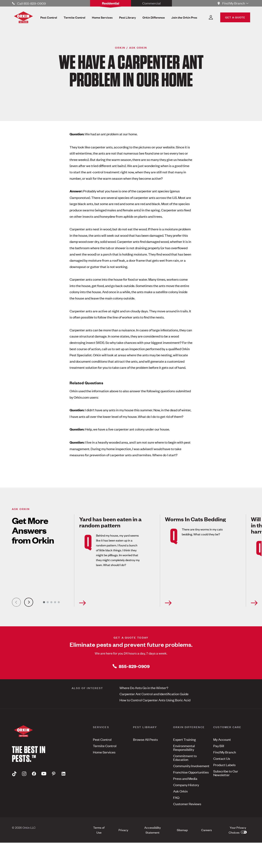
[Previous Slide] (16, 602)
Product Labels (224, 765)
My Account (222, 739)
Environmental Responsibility (184, 748)
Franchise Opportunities (191, 772)
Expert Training (184, 739)
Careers (206, 830)
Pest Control (102, 739)
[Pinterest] (53, 774)
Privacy (123, 830)
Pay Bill (218, 746)
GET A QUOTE (235, 17)
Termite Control (104, 746)
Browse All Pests (145, 739)
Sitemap (182, 830)
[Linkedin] (63, 774)
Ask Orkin (180, 791)
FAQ (176, 797)
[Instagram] (24, 774)
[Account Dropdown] (211, 17)
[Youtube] (43, 774)
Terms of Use (99, 830)
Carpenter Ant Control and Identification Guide (154, 694)
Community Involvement (191, 766)
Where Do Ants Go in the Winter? (144, 688)
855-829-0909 (131, 666)
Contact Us (221, 758)
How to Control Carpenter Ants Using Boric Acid (155, 700)
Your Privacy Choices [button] (238, 830)
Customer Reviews (187, 804)
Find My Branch (224, 752)
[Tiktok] (14, 774)
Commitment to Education (185, 758)
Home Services (104, 752)
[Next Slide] (28, 602)
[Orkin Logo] (23, 17)
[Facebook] (34, 774)
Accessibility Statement (152, 830)
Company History (186, 785)
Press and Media (185, 778)
